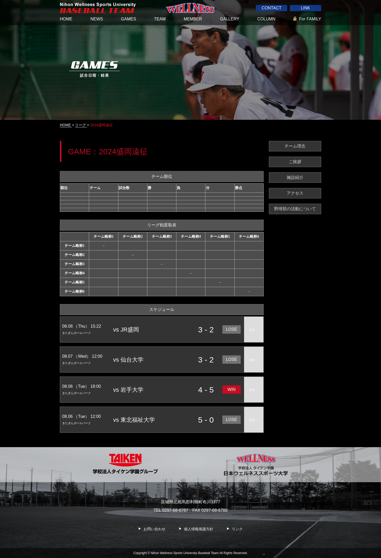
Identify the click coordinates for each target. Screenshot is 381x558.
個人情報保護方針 (198, 529)
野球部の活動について (295, 209)
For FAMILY (310, 19)
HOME (66, 19)
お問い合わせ (154, 529)
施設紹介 (295, 177)
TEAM (160, 19)
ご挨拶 (295, 162)
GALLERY (229, 19)
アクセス (295, 193)
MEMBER (193, 19)
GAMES (128, 19)
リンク (237, 529)
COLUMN (266, 19)
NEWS (96, 19)
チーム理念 (295, 146)
